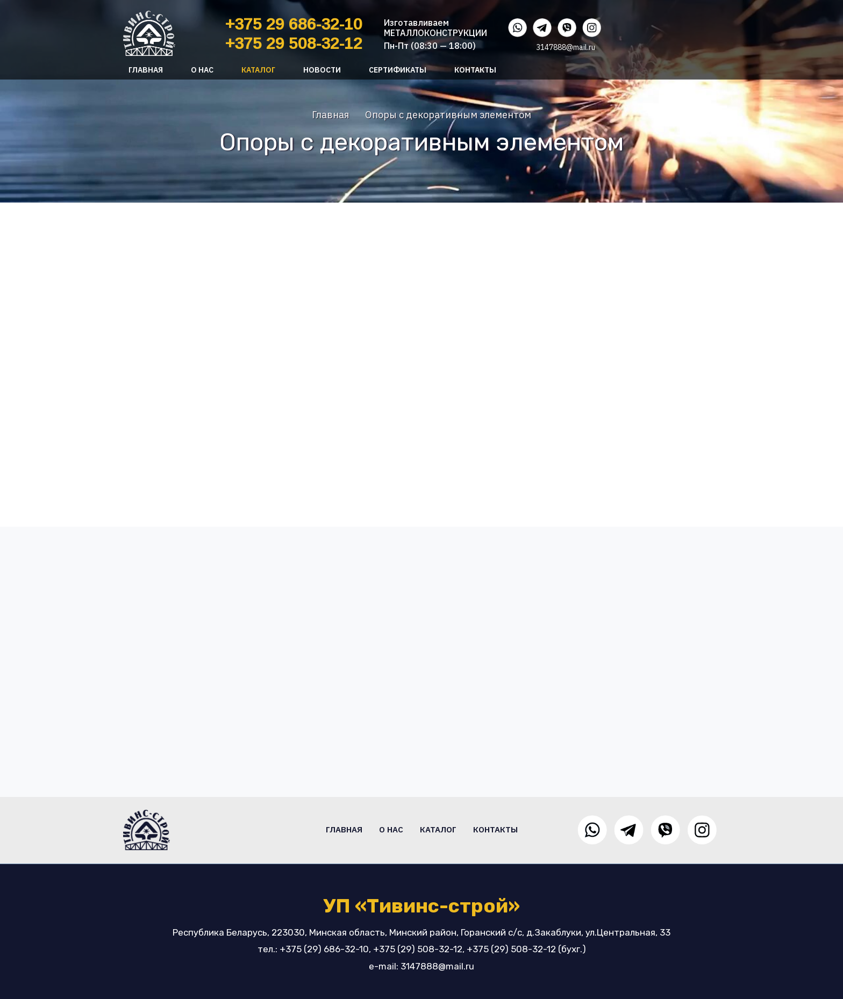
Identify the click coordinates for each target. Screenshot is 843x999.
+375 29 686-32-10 (293, 24)
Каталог (258, 70)
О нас (202, 70)
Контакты (475, 70)
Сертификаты (397, 70)
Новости (322, 70)
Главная (145, 70)
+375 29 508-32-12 (293, 43)
